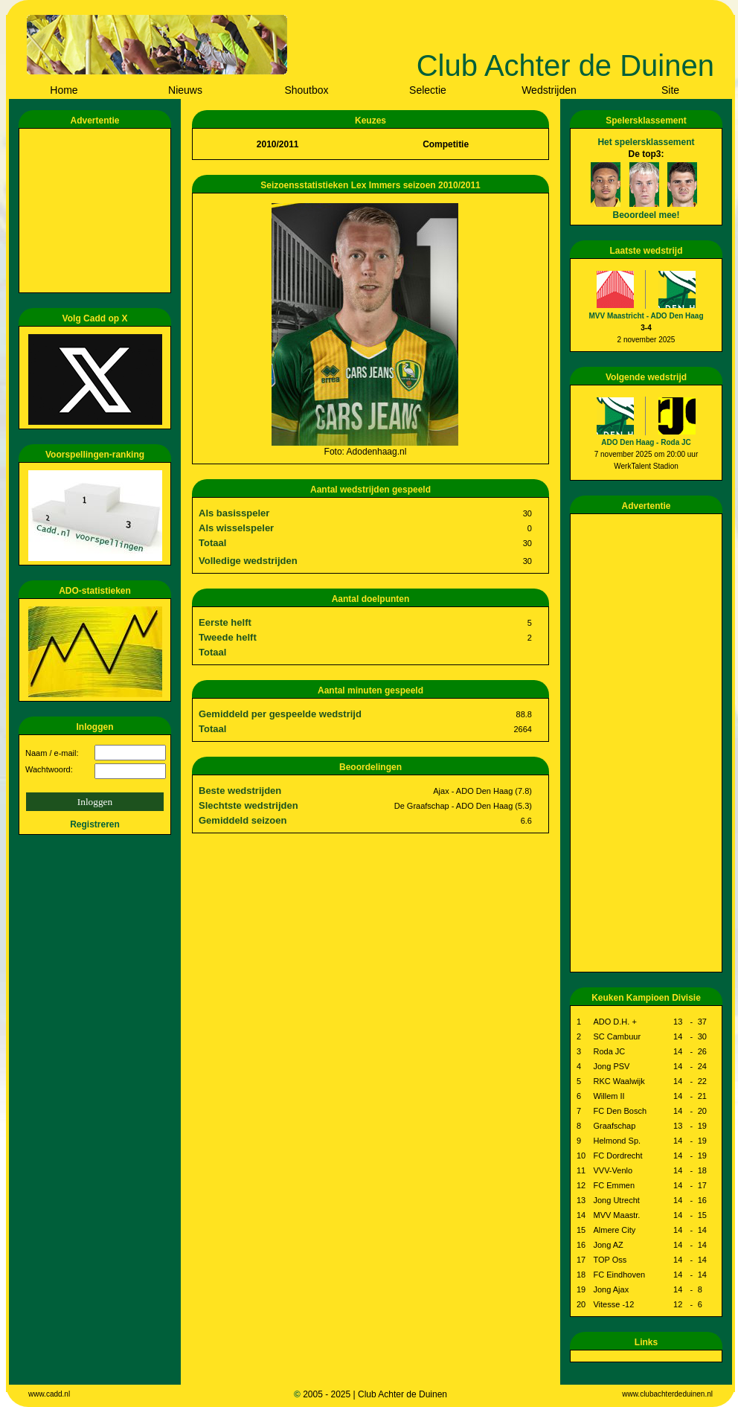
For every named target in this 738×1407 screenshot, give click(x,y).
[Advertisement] (97, 210)
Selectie (427, 90)
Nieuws (185, 90)
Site (670, 90)
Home (63, 90)
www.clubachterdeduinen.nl (667, 1394)
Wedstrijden (549, 90)
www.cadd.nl (49, 1394)
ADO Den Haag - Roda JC (646, 442)
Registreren (95, 824)
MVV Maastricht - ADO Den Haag (645, 316)
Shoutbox (306, 90)
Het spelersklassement (645, 142)
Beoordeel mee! (645, 215)
